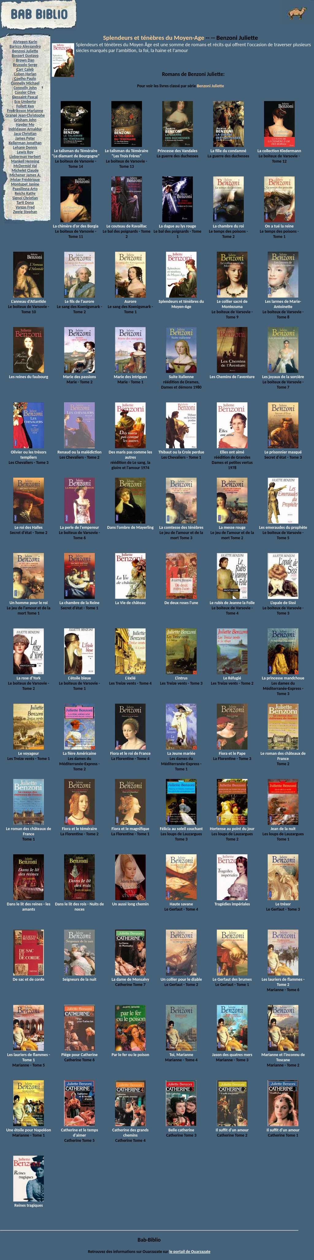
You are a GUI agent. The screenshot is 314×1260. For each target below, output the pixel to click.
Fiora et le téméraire (79, 826)
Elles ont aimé (232, 449)
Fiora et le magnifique (130, 826)
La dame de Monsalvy (130, 977)
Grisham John (25, 120)
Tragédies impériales (232, 901)
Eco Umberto (25, 101)
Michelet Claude (25, 170)
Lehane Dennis (25, 147)
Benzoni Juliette (25, 51)
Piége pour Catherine (79, 1052)
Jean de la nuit (283, 826)
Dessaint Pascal (25, 97)
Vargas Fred (25, 207)
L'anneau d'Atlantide (28, 299)
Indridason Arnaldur (25, 129)
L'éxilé (130, 675)
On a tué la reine (279, 223)
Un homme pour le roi (29, 600)
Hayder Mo (25, 124)
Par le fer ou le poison (130, 1052)
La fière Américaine (79, 751)
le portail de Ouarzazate (189, 1251)
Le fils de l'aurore (79, 299)
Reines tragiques (28, 1203)
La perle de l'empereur (79, 525)
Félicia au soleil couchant (181, 826)
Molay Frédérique (25, 179)
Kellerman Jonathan (25, 143)
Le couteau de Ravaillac (126, 223)
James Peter (25, 138)
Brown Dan (25, 60)
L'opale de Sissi (283, 600)
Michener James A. (25, 175)
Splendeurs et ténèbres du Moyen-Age (153, 38)
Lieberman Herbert (25, 156)
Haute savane (181, 901)
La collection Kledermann (279, 148)
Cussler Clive (25, 92)
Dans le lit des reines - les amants (28, 904)
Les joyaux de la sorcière (283, 374)
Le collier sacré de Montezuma (232, 301)
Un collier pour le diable (181, 977)
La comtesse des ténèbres (181, 525)
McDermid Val (25, 166)
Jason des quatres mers (232, 1052)
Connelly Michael (25, 83)
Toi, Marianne (181, 1052)
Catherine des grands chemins (130, 1130)
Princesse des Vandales (177, 148)
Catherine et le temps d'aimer (79, 1130)
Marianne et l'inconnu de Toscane (283, 1055)
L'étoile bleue (79, 675)
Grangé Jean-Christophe (25, 115)
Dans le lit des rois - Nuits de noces (79, 904)
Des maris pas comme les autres (130, 452)
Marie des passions (79, 374)
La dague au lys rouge (177, 223)
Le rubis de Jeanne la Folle (232, 600)
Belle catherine (181, 1127)
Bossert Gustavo (25, 55)
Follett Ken (25, 106)
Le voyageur (28, 751)
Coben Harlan (25, 74)
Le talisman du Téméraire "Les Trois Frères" (126, 151)
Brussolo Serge (25, 64)
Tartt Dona (25, 202)
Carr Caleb (25, 69)
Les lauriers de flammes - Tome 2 (283, 979)
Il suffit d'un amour (232, 1127)
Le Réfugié (232, 675)
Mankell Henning (25, 161)
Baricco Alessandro (25, 46)
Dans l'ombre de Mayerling (130, 525)
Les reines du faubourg (28, 374)
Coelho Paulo (25, 78)
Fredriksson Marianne (25, 110)
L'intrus (181, 675)
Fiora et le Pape (232, 751)
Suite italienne (181, 374)
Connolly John (25, 87)
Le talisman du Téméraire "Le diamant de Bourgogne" (76, 151)
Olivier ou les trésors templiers (28, 452)
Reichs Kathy (25, 193)
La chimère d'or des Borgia (75, 223)
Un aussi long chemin (130, 901)
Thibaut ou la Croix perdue (181, 449)
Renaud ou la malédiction (79, 449)
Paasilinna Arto (25, 188)
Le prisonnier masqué (283, 449)
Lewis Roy (25, 152)
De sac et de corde (28, 977)
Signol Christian (25, 198)
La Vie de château (130, 600)
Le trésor (283, 901)
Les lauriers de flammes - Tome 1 (28, 1055)
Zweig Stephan (25, 211)
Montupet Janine (25, 184)
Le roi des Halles (28, 525)
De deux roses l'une (181, 600)
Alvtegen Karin (25, 41)
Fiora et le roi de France (130, 751)
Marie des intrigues (130, 374)
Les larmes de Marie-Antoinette (283, 301)
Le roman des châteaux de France (283, 753)
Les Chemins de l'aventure (232, 374)
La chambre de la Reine (79, 600)
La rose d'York (28, 675)
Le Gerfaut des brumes (232, 977)
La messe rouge (232, 525)
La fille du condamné (228, 148)
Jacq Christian (25, 133)
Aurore (130, 299)
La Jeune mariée (181, 751)
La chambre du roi (228, 223)
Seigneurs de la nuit (80, 977)
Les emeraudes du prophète (283, 525)
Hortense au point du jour (232, 826)
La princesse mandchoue (283, 675)
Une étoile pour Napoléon (28, 1127)
